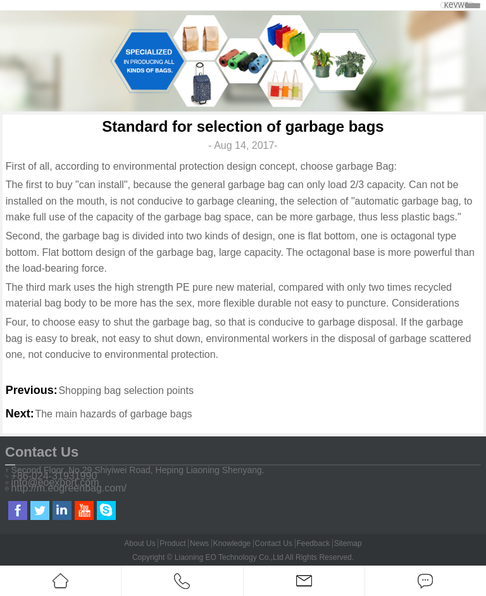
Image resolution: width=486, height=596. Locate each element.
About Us (139, 543)
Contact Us (273, 543)
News (199, 543)
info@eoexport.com (55, 483)
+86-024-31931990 (54, 476)
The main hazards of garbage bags (113, 414)
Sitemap (348, 543)
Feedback (313, 543)
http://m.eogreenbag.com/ (69, 488)
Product (172, 543)
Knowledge (232, 543)
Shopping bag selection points (126, 390)
